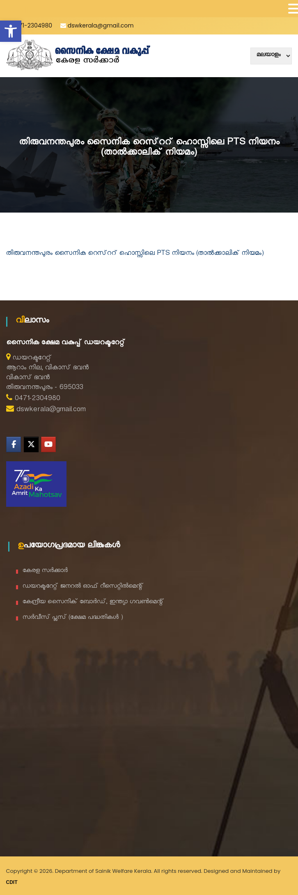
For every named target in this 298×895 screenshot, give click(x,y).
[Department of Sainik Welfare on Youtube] (48, 444)
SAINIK (19, 10)
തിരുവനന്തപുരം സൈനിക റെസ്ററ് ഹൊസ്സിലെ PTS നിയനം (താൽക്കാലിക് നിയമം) (135, 254)
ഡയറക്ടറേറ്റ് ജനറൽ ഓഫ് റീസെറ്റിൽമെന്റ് (83, 587)
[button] (10, 31)
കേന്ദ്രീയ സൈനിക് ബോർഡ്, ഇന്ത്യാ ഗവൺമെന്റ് (93, 602)
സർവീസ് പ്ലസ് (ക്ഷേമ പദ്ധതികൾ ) (73, 618)
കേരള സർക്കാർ (45, 571)
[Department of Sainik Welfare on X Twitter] (31, 444)
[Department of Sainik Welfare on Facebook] (13, 444)
